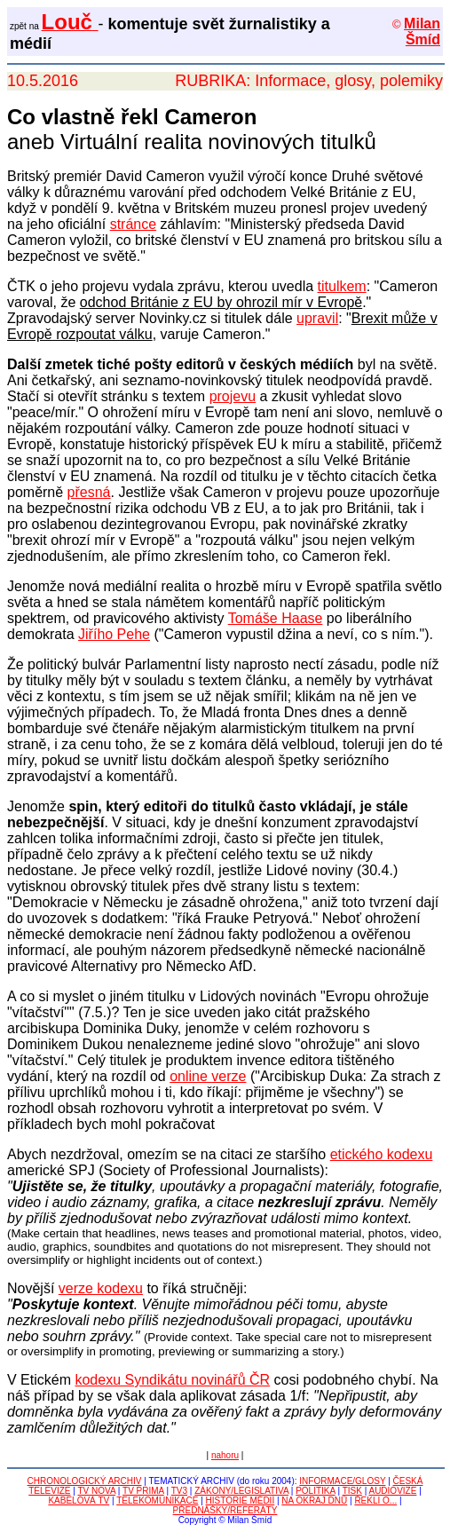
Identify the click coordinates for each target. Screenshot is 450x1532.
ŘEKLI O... (375, 1500)
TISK (352, 1491)
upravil (317, 318)
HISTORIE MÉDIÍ (240, 1500)
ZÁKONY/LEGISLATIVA (241, 1491)
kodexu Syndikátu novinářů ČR (172, 1379)
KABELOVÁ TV (78, 1500)
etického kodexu (381, 1154)
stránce (133, 224)
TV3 (179, 1491)
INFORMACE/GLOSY (342, 1481)
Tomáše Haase (275, 618)
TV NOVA (96, 1491)
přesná (89, 492)
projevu (232, 396)
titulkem (342, 286)
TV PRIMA (143, 1491)
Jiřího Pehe (114, 634)
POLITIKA (315, 1491)
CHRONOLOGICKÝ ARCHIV (85, 1481)
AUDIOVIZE (392, 1491)
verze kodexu (101, 1288)
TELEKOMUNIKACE (157, 1500)
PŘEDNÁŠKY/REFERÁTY (225, 1510)
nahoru (225, 1455)
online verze (208, 1076)
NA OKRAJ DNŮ (314, 1500)
